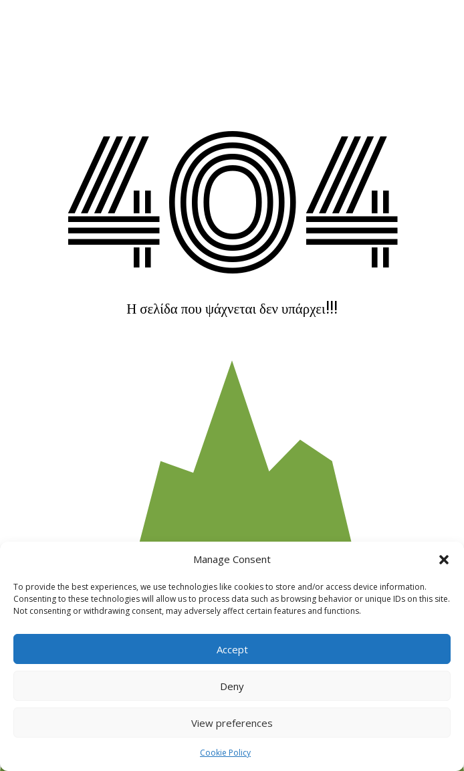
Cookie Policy (225, 752)
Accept (232, 649)
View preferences (232, 723)
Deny (232, 686)
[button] (444, 559)
